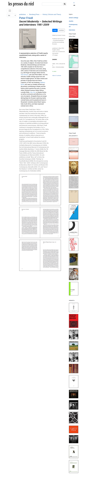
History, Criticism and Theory (52, 14)
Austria (71, 21)
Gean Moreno (25, 74)
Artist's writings (73, 17)
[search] (52, 4)
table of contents (56, 75)
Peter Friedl (26, 17)
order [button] (55, 30)
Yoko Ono (32, 92)
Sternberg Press (34, 14)
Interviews (72, 30)
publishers (22, 14)
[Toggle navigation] (10, 11)
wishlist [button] (61, 30)
